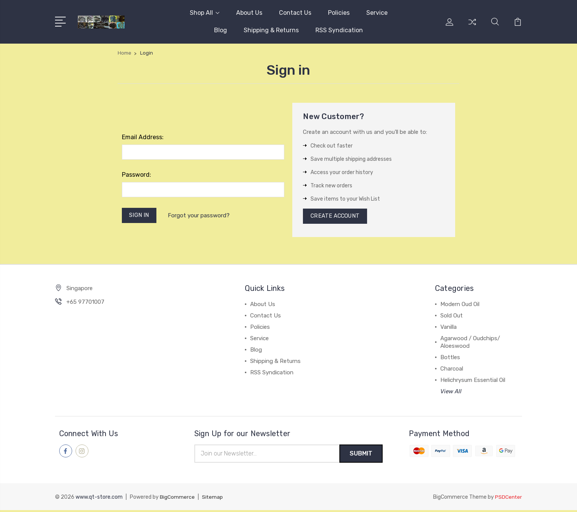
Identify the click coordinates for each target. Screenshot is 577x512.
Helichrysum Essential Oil (472, 381)
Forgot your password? (200, 215)
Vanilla (448, 328)
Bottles (450, 358)
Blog (220, 30)
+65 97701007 (85, 303)
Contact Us (295, 12)
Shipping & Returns (271, 30)
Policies (339, 12)
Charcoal (451, 370)
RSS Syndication (339, 30)
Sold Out (451, 317)
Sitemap (212, 499)
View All (451, 392)
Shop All (204, 12)
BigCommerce (177, 499)
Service (377, 12)
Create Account (336, 217)
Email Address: (143, 137)
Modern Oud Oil (459, 305)
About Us (249, 12)
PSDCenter (508, 499)
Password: (136, 174)
